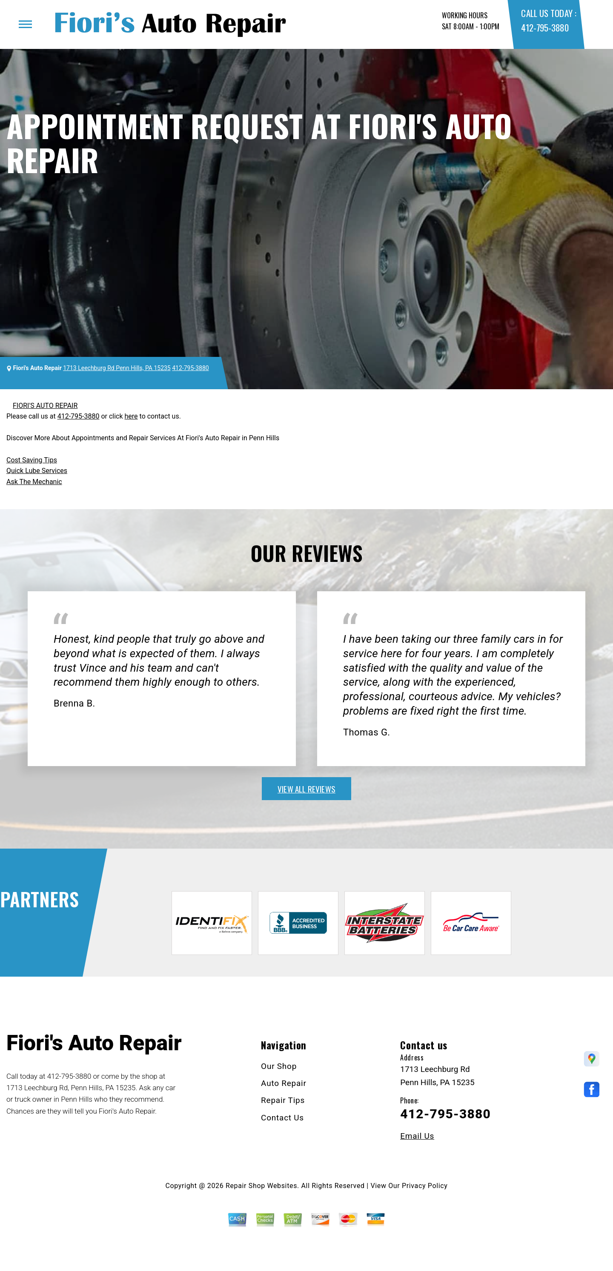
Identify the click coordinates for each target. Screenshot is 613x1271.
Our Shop (279, 1066)
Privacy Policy (424, 1186)
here (131, 416)
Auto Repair (283, 1083)
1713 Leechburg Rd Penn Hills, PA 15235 (117, 368)
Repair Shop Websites (261, 1186)
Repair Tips (283, 1100)
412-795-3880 (544, 27)
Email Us (417, 1136)
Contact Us (282, 1118)
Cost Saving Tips (31, 460)
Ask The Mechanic (34, 482)
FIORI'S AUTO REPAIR (45, 406)
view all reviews (306, 789)
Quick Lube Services (36, 471)
